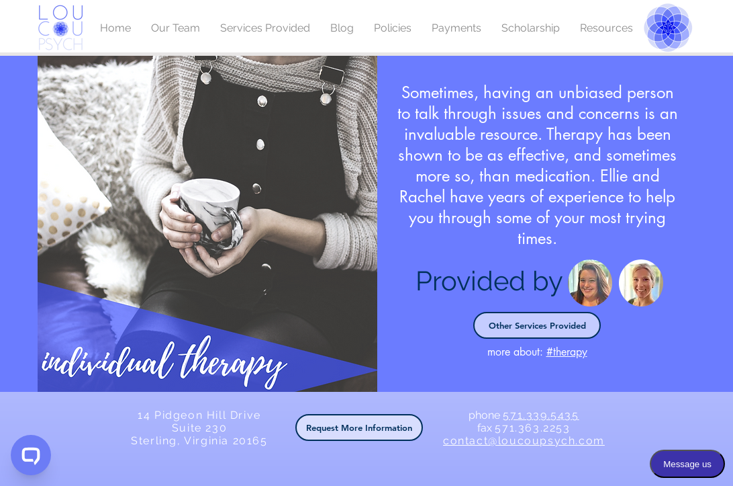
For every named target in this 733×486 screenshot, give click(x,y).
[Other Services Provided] (537, 325)
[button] (359, 427)
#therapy (566, 352)
